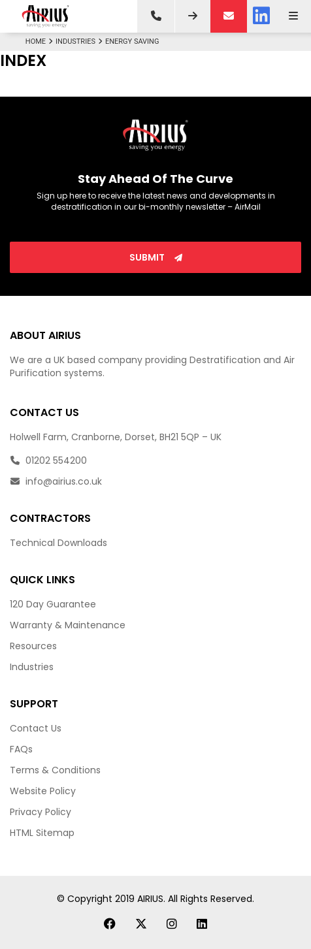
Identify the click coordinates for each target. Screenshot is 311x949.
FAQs (21, 749)
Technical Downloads (58, 542)
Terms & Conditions (55, 770)
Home (40, 41)
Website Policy (43, 790)
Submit (155, 257)
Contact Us (35, 728)
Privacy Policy (40, 811)
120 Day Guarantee (53, 604)
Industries (80, 41)
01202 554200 (48, 460)
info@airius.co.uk (56, 481)
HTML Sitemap (42, 832)
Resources (33, 645)
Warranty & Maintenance (67, 625)
